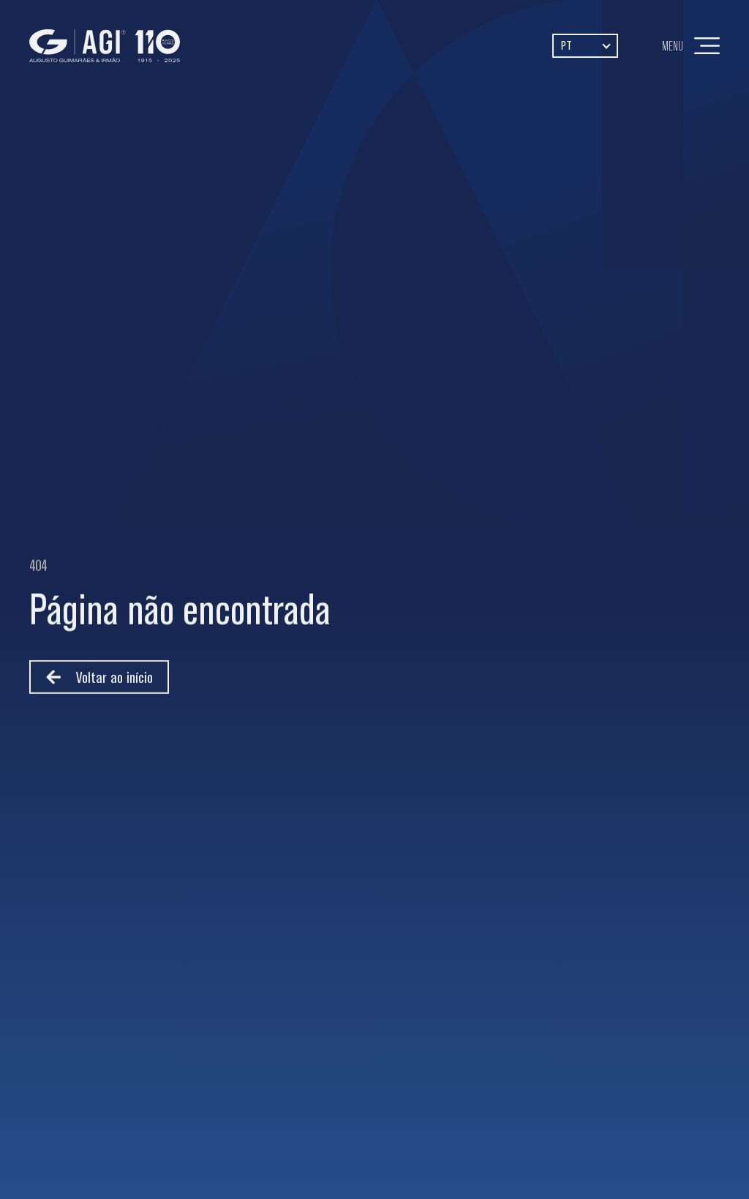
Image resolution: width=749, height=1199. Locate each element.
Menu (672, 45)
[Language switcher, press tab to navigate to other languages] (585, 45)
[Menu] (707, 46)
